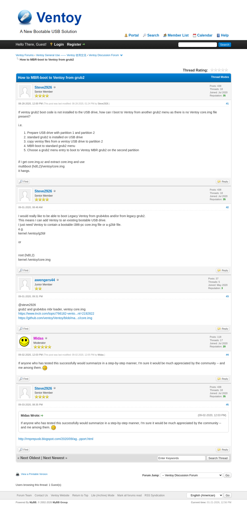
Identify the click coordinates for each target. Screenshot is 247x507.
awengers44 (45, 280)
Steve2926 (43, 87)
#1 (227, 103)
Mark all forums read (129, 495)
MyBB (33, 502)
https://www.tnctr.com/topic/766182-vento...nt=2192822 (56, 313)
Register (74, 44)
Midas (101, 355)
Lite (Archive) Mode (102, 495)
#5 (227, 404)
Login (59, 44)
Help (225, 35)
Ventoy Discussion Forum (104, 55)
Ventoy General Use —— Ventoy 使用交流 (61, 55)
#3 (227, 296)
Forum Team (24, 495)
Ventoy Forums (25, 55)
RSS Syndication (155, 495)
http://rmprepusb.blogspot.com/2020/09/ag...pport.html (55, 439)
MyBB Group (60, 502)
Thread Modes (220, 77)
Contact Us (41, 495)
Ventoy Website (60, 495)
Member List (178, 35)
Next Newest (53, 458)
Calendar (204, 35)
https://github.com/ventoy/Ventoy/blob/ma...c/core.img (55, 318)
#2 (227, 207)
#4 (227, 354)
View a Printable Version (34, 474)
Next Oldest (30, 458)
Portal (134, 35)
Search (153, 35)
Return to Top (80, 495)
